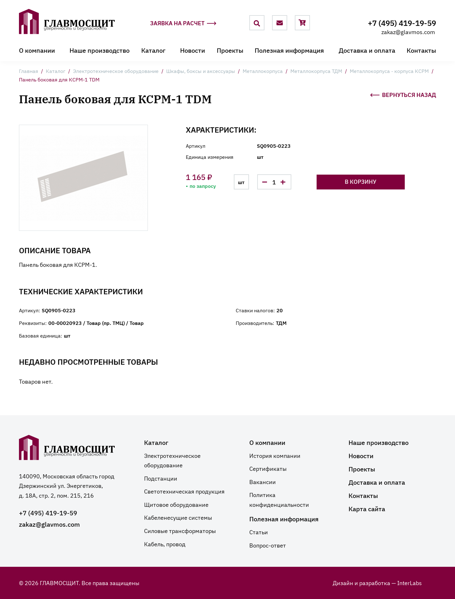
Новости (192, 49)
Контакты (421, 49)
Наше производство (100, 49)
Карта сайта (367, 508)
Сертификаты (268, 468)
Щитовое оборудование (176, 504)
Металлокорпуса (263, 70)
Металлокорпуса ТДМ (316, 70)
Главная (28, 70)
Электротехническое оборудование (116, 70)
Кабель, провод (164, 543)
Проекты (230, 49)
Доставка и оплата (367, 49)
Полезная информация (289, 49)
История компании (274, 455)
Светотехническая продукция (184, 491)
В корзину (377, 181)
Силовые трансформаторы (180, 530)
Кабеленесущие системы (178, 517)
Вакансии (262, 481)
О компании (37, 49)
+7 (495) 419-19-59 (402, 22)
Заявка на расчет (183, 23)
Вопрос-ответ (267, 545)
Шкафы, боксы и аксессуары (200, 70)
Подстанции (160, 478)
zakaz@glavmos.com (408, 31)
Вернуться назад (403, 94)
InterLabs (409, 582)
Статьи (258, 532)
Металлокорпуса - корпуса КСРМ (389, 70)
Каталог (153, 49)
